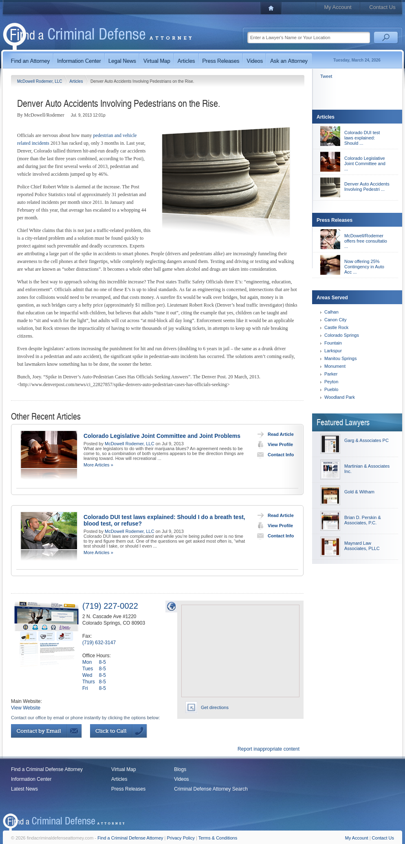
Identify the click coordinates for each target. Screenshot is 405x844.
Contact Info (273, 454)
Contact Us (382, 7)
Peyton (331, 381)
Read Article (273, 434)
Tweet (326, 76)
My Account (337, 7)
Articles (77, 81)
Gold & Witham (359, 491)
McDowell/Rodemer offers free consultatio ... (365, 241)
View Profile (273, 444)
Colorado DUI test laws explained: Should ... (362, 138)
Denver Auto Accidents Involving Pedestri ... (367, 186)
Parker (330, 373)
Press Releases (128, 789)
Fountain (333, 342)
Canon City (335, 319)
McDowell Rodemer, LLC (40, 81)
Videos (181, 779)
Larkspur (333, 350)
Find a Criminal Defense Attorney (47, 769)
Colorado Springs (341, 335)
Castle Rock (336, 327)
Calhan (331, 311)
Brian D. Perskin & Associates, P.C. (362, 520)
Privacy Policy (181, 837)
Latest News (24, 789)
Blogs (180, 769)
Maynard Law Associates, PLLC (362, 546)
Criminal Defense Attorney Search (211, 789)
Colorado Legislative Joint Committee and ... (364, 163)
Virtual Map (123, 769)
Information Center (31, 779)
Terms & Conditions (217, 837)
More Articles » (98, 464)
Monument (335, 366)
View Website (25, 708)
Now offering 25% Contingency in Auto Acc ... (364, 266)
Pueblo (331, 389)
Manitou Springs (340, 358)
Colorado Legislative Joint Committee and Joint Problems (162, 436)
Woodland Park (339, 397)
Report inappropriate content (268, 749)
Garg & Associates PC (366, 440)
